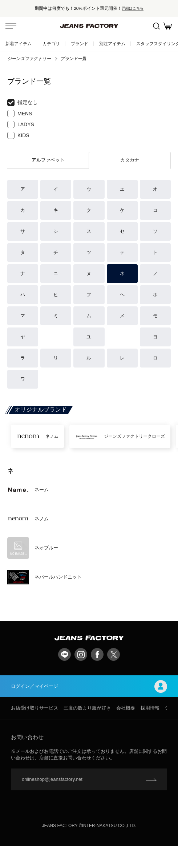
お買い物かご (167, 26)
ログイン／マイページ (89, 686)
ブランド (79, 43)
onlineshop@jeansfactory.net (52, 779)
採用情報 (150, 708)
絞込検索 (156, 26)
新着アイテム (18, 43)
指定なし (22, 102)
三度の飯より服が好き (87, 708)
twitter (113, 654)
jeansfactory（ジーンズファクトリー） (89, 25)
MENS (19, 113)
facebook (97, 654)
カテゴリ (51, 43)
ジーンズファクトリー (29, 58)
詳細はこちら (132, 8)
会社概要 (125, 708)
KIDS (18, 135)
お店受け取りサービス (34, 708)
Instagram (80, 654)
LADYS (20, 124)
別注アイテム (112, 43)
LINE (64, 654)
